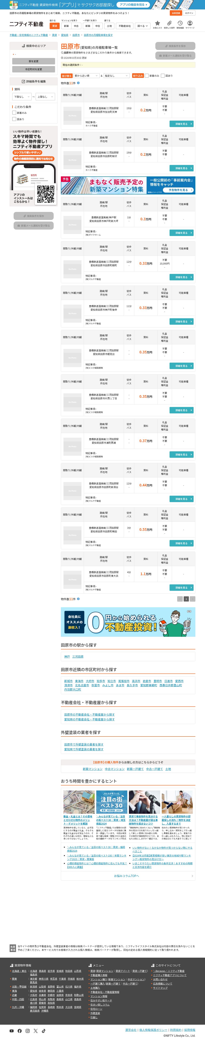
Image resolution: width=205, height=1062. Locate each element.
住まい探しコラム (100, 1004)
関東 (14, 978)
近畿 (14, 995)
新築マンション (92, 769)
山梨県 (42, 986)
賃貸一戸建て (139, 970)
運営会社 (131, 1029)
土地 (168, 769)
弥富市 (95, 685)
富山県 (60, 986)
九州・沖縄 (18, 1007)
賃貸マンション (104, 970)
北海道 (33, 970)
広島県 (33, 999)
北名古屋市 (82, 685)
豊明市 (158, 681)
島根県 (60, 999)
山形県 (77, 970)
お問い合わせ (160, 979)
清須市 (68, 685)
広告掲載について (162, 983)
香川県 (33, 1002)
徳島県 (77, 999)
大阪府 (33, 995)
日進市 (168, 681)
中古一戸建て (154, 769)
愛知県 (33, 990)
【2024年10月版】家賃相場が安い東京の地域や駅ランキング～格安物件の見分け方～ (162, 857)
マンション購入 (98, 979)
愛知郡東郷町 (148, 685)
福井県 (77, 986)
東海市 (79, 681)
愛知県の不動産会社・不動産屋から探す (89, 719)
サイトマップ (160, 987)
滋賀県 (60, 995)
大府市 (90, 681)
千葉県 (62, 978)
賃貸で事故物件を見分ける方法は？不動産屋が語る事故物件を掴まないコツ (143, 820)
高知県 (51, 1002)
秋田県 (68, 970)
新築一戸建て (135, 769)
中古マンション (115, 769)
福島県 (33, 974)
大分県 (68, 1007)
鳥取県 (51, 999)
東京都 (33, 978)
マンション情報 (98, 996)
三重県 (60, 990)
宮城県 (60, 970)
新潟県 (33, 986)
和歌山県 (79, 995)
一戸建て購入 (97, 983)
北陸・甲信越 (19, 986)
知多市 (101, 681)
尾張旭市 (124, 681)
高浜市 (136, 681)
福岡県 (33, 1007)
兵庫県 (42, 995)
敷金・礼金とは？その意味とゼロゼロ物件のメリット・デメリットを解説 (77, 820)
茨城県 (71, 978)
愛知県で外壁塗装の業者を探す (84, 749)
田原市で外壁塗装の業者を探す (84, 744)
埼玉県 (53, 978)
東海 (14, 990)
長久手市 (132, 685)
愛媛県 (42, 1002)
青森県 (42, 970)
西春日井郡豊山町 (171, 685)
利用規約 (175, 1029)
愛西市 (179, 681)
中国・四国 (18, 999)
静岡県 (51, 990)
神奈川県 (43, 978)
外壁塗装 (95, 1013)
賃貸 (92, 970)
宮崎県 (77, 1007)
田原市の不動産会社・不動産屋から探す (89, 714)
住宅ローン (96, 1008)
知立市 (112, 681)
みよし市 (108, 685)
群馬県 (33, 982)
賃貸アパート (123, 970)
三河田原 (77, 656)
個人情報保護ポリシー (153, 1029)
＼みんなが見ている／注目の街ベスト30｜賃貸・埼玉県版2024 (111, 820)
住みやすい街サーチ (101, 1000)
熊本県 (60, 1007)
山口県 (68, 999)
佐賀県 (42, 1007)
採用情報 (189, 1029)
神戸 (67, 656)
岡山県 (42, 999)
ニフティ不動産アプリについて (170, 975)
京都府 (51, 995)
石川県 (68, 986)
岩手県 (51, 970)
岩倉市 (147, 681)
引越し (94, 1017)
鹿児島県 (35, 1010)
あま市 (120, 685)
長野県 (51, 986)
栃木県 (80, 978)
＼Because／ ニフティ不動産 (169, 970)
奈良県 (68, 995)
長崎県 (51, 1007)
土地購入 (95, 987)
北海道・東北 (19, 970)
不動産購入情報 (98, 975)
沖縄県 (44, 1010)
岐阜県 (42, 990)
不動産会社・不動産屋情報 (104, 992)
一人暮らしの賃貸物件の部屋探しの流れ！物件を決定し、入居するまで (176, 820)
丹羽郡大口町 (72, 689)
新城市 (68, 681)
